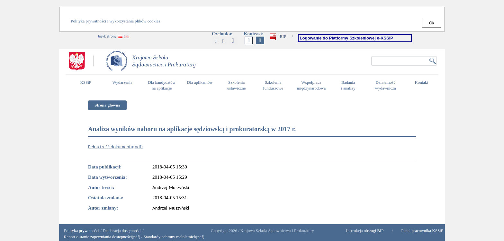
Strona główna (107, 105)
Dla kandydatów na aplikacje (162, 85)
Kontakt (423, 85)
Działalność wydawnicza (387, 85)
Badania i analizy (350, 85)
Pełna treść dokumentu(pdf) (115, 147)
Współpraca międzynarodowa (312, 85)
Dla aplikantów (200, 85)
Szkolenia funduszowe (274, 85)
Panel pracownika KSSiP (422, 230)
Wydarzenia (122, 82)
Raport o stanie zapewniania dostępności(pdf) (100, 236)
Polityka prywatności (81, 230)
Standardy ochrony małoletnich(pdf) (173, 236)
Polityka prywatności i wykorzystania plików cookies (115, 21)
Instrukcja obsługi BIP (365, 230)
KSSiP (87, 85)
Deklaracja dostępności (122, 230)
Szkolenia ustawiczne (238, 85)
